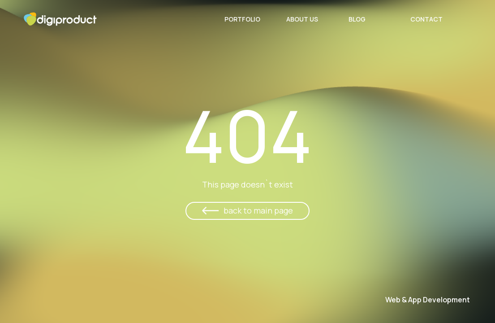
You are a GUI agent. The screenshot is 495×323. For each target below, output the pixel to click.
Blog (357, 19)
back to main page (258, 210)
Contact (426, 19)
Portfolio (242, 19)
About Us (302, 19)
